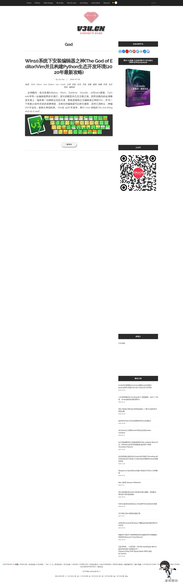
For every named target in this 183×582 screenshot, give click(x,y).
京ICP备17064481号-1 (91, 571)
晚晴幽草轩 (128, 564)
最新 (95, 84)
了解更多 (69, 144)
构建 (100, 84)
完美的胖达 (94, 564)
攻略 (89, 84)
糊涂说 (100, 567)
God (45, 84)
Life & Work (95, 3)
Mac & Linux (71, 3)
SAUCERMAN (105, 564)
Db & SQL (60, 3)
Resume (107, 3)
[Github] (173, 580)
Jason (75, 564)
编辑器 (72, 87)
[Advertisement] (138, 128)
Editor (39, 84)
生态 (110, 84)
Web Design (48, 3)
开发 (84, 84)
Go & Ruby (84, 3)
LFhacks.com (149, 564)
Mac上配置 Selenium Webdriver (129, 482)
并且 (79, 84)
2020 (33, 84)
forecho (83, 564)
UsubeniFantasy (88, 567)
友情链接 (32, 564)
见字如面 (66, 564)
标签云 (138, 336)
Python (37, 3)
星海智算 (58, 564)
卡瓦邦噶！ (40, 564)
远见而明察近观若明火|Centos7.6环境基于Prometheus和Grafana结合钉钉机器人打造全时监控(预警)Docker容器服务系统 (138, 459)
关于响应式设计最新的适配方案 (129, 513)
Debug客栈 (118, 564)
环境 (105, 84)
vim (57, 84)
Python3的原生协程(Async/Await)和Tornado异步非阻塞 (137, 504)
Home (29, 3)
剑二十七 (49, 564)
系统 (66, 87)
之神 (69, 84)
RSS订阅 (23, 564)
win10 (62, 84)
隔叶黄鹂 (137, 564)
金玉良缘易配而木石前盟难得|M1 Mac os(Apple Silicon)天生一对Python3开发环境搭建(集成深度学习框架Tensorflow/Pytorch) (138, 444)
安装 (74, 84)
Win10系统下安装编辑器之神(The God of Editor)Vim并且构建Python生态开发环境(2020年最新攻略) (68, 66)
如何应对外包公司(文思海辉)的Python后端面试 (134, 421)
